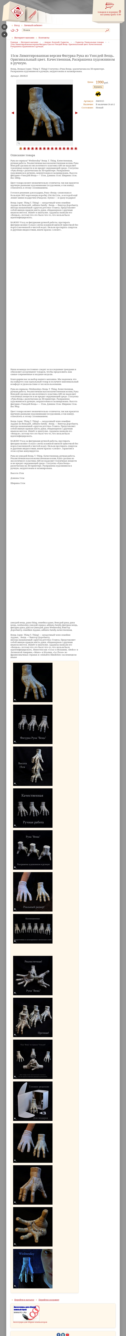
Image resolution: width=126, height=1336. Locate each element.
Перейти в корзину (49, 1300)
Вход (17, 25)
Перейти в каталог (24, 1300)
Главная (14, 42)
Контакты (44, 37)
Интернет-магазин (24, 37)
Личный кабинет (33, 25)
